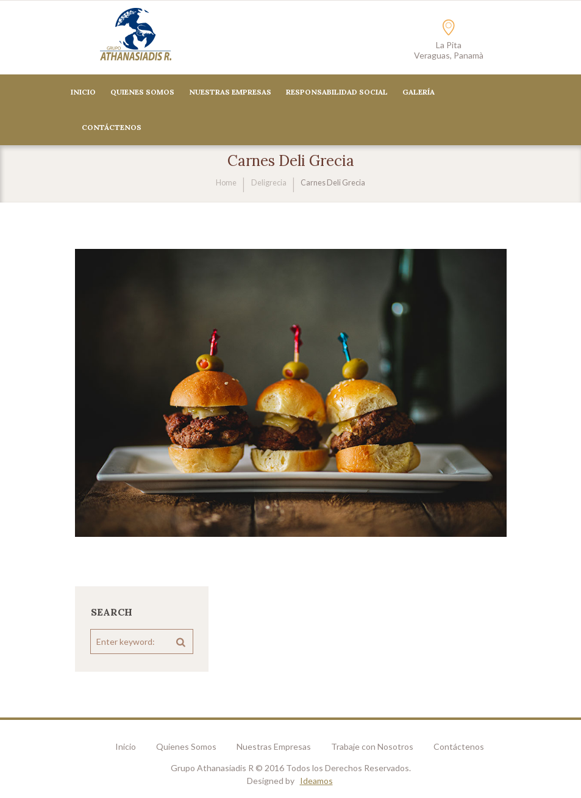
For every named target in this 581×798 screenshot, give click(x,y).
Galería (418, 91)
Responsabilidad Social (337, 91)
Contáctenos (458, 746)
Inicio (83, 91)
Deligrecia (269, 182)
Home (226, 182)
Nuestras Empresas (230, 91)
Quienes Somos (142, 91)
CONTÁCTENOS (111, 127)
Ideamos (316, 780)
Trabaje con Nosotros (372, 746)
